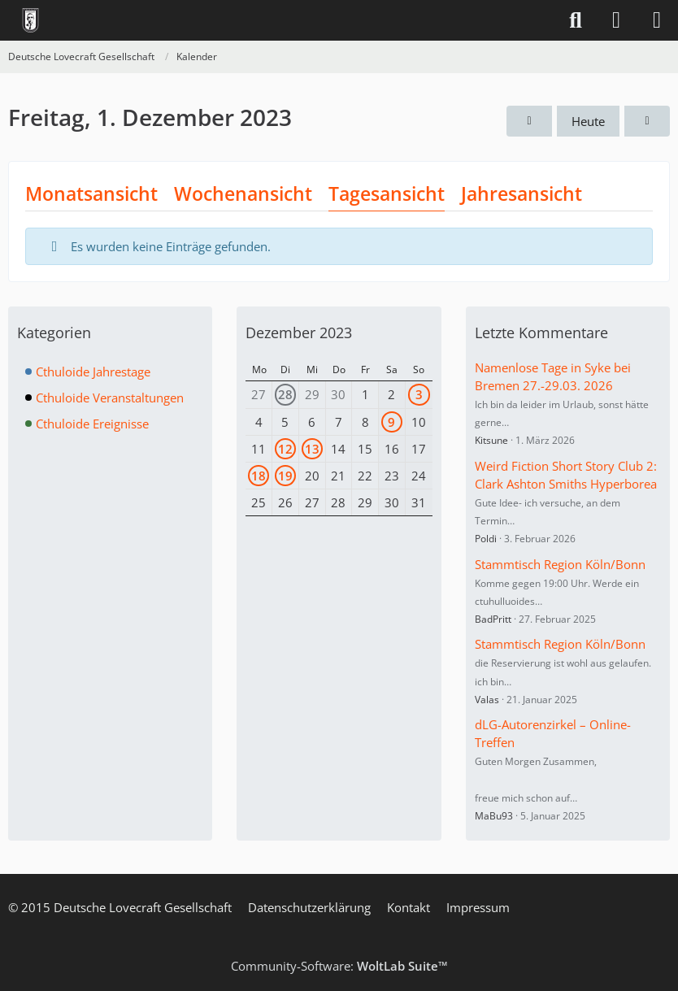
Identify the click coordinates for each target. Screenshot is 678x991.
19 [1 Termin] (285, 475)
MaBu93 (494, 816)
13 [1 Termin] (312, 449)
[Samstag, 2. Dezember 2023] (647, 121)
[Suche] (575, 20)
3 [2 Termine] (419, 394)
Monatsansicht (91, 193)
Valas (487, 699)
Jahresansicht (521, 193)
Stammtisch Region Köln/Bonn (560, 564)
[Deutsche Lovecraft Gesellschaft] (30, 20)
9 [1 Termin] (391, 422)
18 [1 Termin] (258, 475)
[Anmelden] (616, 20)
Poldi (486, 538)
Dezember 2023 (299, 332)
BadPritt (493, 619)
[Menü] (657, 20)
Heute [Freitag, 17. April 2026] (588, 121)
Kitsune (491, 440)
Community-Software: (339, 966)
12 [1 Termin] (285, 449)
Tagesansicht (386, 193)
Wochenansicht (243, 193)
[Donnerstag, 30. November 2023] (529, 121)
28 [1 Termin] (285, 394)
